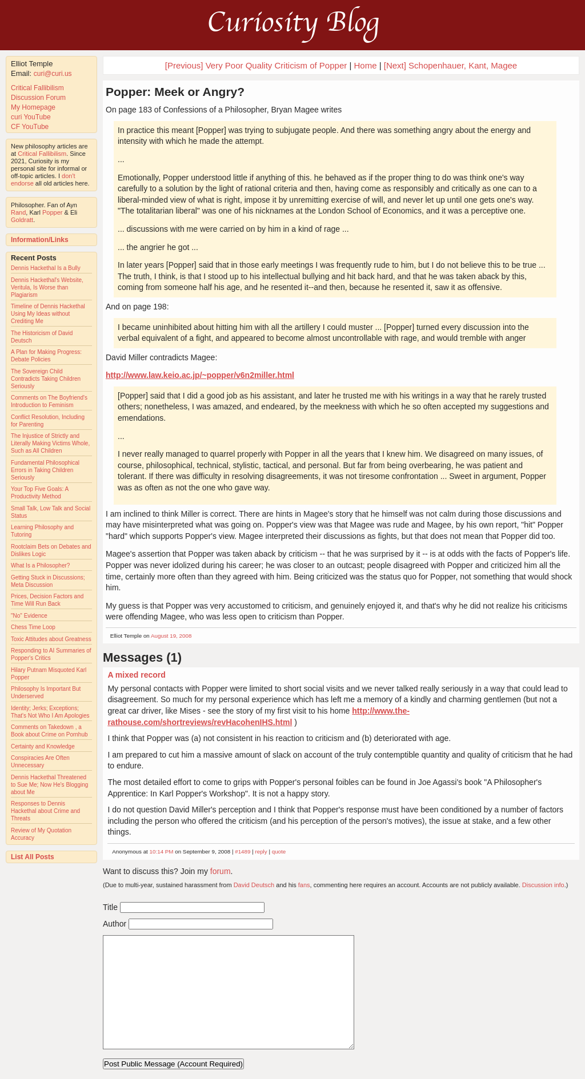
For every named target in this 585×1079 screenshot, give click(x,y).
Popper (52, 212)
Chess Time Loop (33, 627)
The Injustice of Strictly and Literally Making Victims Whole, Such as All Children (50, 443)
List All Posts (32, 857)
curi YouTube (31, 117)
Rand (18, 212)
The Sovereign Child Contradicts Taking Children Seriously (46, 378)
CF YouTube (30, 127)
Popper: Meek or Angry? (175, 91)
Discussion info (543, 884)
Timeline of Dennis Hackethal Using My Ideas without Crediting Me (48, 313)
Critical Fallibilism (37, 88)
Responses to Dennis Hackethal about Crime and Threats (45, 811)
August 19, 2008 (171, 636)
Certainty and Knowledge (43, 746)
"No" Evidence (29, 616)
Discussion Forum (38, 98)
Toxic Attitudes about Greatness (51, 639)
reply (261, 851)
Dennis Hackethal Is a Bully (46, 268)
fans (304, 884)
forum (220, 871)
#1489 (242, 851)
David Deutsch (254, 884)
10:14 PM (162, 851)
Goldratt (22, 219)
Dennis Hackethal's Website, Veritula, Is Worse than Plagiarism (47, 287)
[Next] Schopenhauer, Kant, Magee (451, 65)
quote (279, 851)
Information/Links (40, 240)
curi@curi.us (53, 74)
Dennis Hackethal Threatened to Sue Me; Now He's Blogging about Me (49, 784)
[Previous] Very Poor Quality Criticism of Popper (256, 65)
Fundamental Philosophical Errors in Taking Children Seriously (45, 470)
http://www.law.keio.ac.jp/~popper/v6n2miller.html (200, 375)
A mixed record (136, 674)
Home (365, 65)
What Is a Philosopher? (40, 565)
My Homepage (33, 107)
